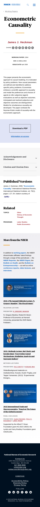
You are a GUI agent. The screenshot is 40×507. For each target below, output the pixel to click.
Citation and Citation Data (16, 167)
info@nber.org (20, 467)
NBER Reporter (9, 260)
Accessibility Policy (20, 481)
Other (19, 212)
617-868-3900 (20, 465)
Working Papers (11, 11)
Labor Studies (22, 222)
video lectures (25, 268)
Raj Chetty (18, 367)
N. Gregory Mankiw (21, 311)
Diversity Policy (20, 483)
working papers (20, 253)
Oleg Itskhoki (19, 419)
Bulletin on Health (10, 263)
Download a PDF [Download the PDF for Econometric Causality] (20, 128)
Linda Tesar (18, 421)
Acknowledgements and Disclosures (14, 158)
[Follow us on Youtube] (30, 492)
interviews (7, 270)
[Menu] (34, 5)
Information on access (20, 136)
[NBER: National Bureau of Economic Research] (12, 5)
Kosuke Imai (30, 367)
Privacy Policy (20, 485)
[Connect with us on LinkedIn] (13, 492)
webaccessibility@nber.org (19, 469)
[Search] (27, 5)
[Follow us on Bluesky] (18, 492)
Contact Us (20, 459)
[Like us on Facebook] (26, 492)
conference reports (11, 268)
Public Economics (23, 224)
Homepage (20, 476)
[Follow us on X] (9, 492)
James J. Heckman (20, 42)
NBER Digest (25, 260)
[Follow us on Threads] (22, 492)
